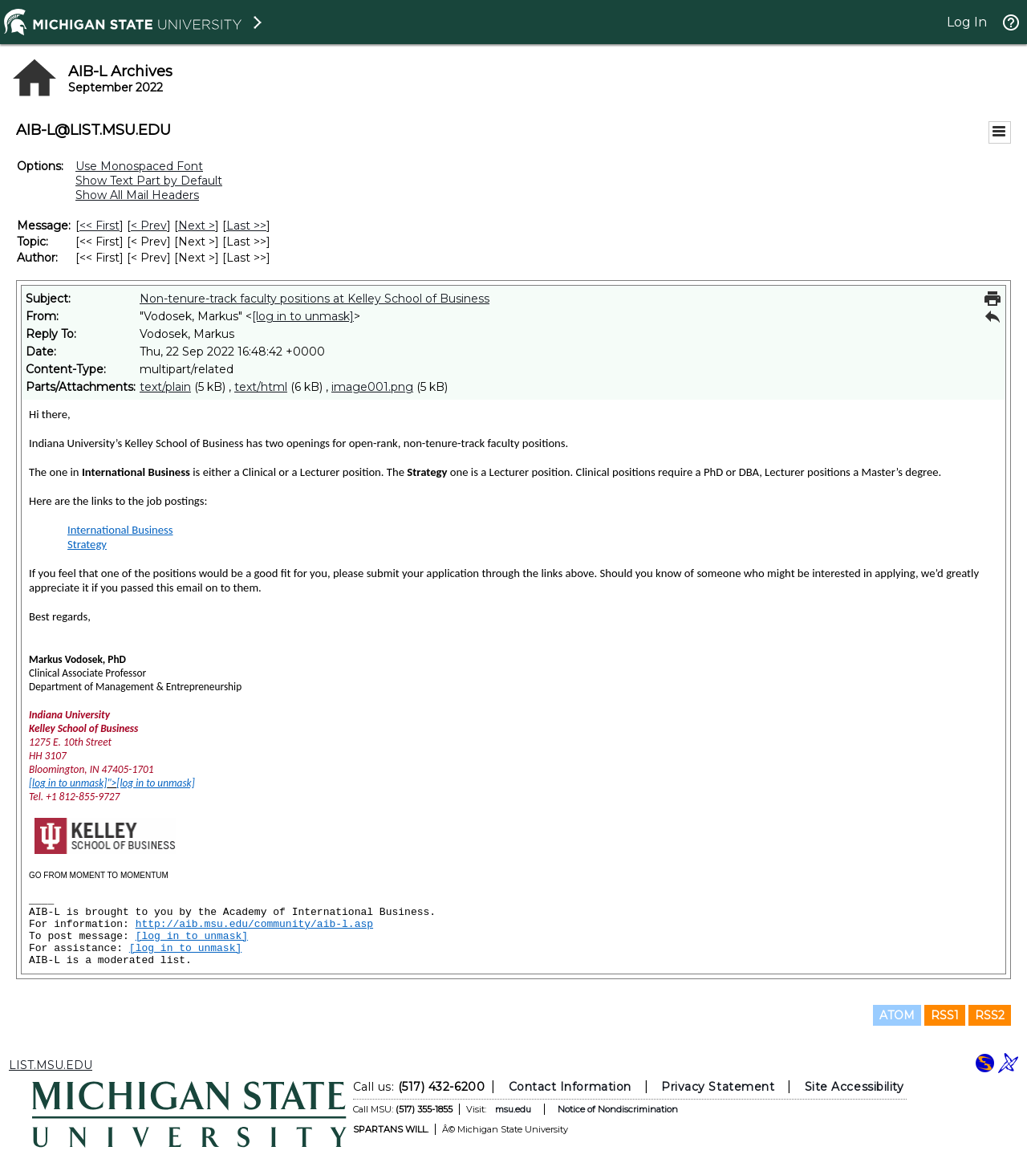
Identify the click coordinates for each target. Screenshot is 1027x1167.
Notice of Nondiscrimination (618, 1109)
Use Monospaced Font (139, 166)
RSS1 (945, 1015)
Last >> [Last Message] (246, 225)
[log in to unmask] (303, 316)
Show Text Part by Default (148, 180)
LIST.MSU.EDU (50, 1065)
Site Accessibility (854, 1087)
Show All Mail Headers (137, 195)
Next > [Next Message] (196, 225)
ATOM (897, 1015)
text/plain (165, 387)
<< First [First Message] (99, 225)
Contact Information (570, 1087)
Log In (967, 22)
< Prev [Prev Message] (149, 225)
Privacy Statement (717, 1087)
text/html (260, 387)
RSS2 (990, 1015)
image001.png (372, 387)
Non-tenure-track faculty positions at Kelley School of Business (314, 298)
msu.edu (513, 1109)
